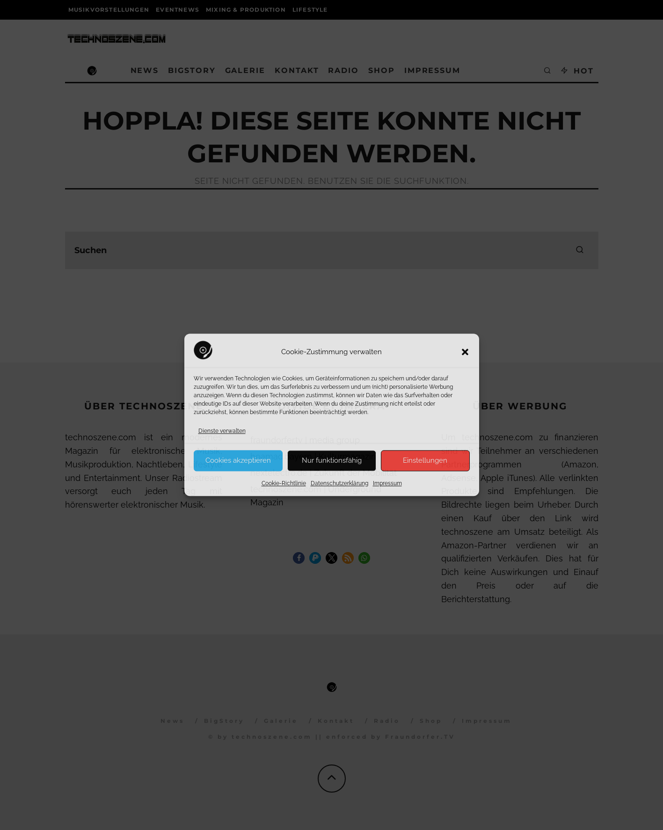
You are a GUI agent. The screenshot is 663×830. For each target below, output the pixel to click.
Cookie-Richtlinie (284, 483)
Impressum (387, 483)
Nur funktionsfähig (332, 460)
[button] (465, 352)
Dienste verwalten (222, 431)
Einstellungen (425, 460)
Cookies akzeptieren (238, 460)
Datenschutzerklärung (339, 483)
